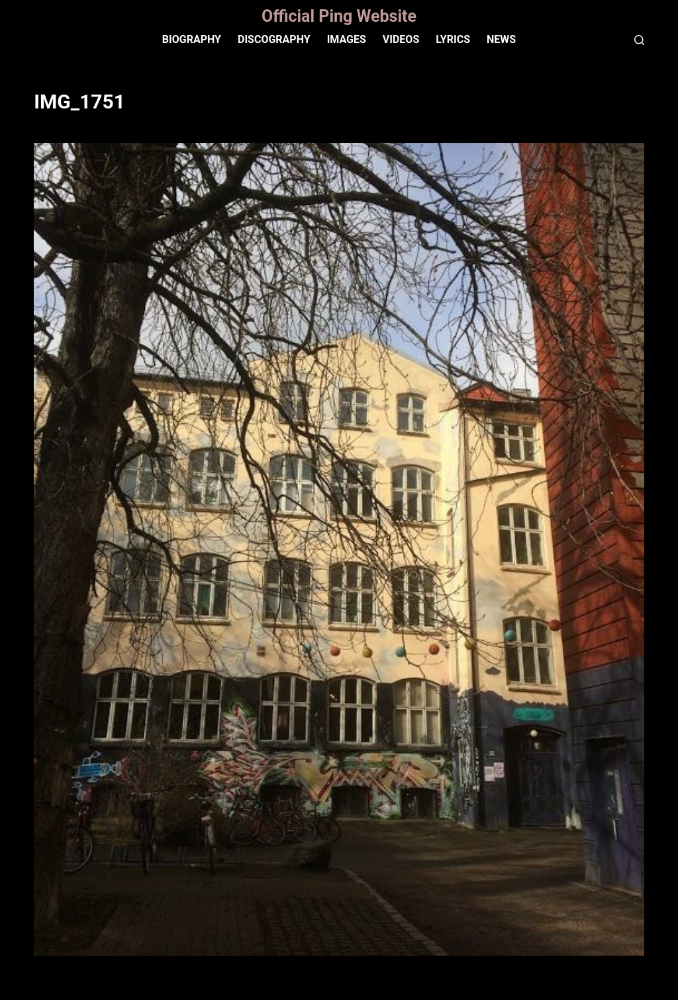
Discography (274, 39)
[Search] (639, 40)
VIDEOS (401, 39)
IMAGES (346, 39)
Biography (191, 39)
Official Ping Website (339, 16)
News (501, 39)
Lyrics (453, 39)
